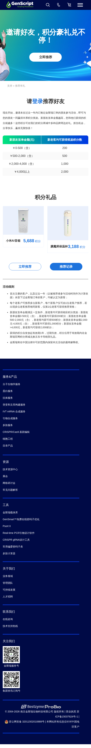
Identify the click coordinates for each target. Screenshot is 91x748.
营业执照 (71, 711)
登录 (37, 101)
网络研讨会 (9, 483)
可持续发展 (9, 589)
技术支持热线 (10, 626)
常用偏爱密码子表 (13, 546)
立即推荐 (45, 57)
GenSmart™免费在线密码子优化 (21, 519)
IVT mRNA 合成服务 (14, 411)
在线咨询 (8, 619)
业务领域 (8, 576)
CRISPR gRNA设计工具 (16, 539)
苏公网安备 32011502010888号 (25, 721)
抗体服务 (8, 397)
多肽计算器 (9, 553)
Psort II (7, 526)
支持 (9, 85)
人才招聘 (8, 596)
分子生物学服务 (11, 384)
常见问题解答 (10, 489)
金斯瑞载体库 (10, 512)
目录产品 (8, 445)
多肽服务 (8, 425)
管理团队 (8, 582)
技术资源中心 (10, 469)
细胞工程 (8, 438)
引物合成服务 (10, 418)
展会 (5, 476)
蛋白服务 (8, 391)
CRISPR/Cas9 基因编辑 (16, 432)
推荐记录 (66, 266)
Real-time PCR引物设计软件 (19, 532)
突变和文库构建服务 (14, 404)
